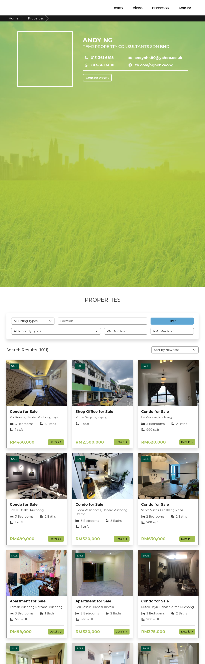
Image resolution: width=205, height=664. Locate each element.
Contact (185, 7)
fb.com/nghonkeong (154, 65)
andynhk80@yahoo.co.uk (158, 58)
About (138, 7)
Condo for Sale (24, 411)
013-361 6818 (102, 58)
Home (118, 7)
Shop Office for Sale (94, 411)
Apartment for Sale (28, 601)
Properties (160, 7)
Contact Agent (97, 77)
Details (56, 442)
